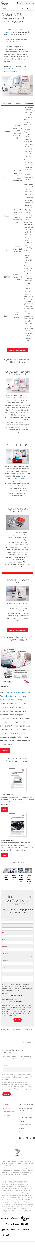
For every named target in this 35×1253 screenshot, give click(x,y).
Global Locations (8, 1111)
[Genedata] (5, 1224)
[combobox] (24, 3)
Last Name (5, 926)
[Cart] (22, 8)
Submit (17, 1019)
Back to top (27, 1043)
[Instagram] (23, 1138)
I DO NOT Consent (16, 995)
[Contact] (17, 8)
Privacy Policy (26, 1007)
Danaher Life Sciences (26, 1132)
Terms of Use (10, 1009)
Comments (5, 974)
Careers (5, 1104)
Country (5, 953)
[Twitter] (30, 1138)
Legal (20, 1114)
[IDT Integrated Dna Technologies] (25, 1224)
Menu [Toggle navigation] (4, 8)
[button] (17, 3)
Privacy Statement (25, 1124)
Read (4, 809)
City (4, 967)
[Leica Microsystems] (5, 1229)
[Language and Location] (32, 8)
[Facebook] (20, 1138)
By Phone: (5, 999)
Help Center (6, 1115)
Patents (21, 1121)
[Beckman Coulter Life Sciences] (25, 1219)
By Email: (5, 994)
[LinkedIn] (27, 1138)
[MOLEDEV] (15, 1229)
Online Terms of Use (25, 1117)
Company (5, 946)
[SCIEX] (5, 1235)
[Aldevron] (15, 1219)
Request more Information (17, 350)
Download (5, 750)
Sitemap (21, 1128)
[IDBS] (15, 1225)
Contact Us (6, 1108)
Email (4, 933)
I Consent (13, 994)
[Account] (27, 8)
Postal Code (5, 960)
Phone (4, 939)
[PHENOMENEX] (25, 1230)
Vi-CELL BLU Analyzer (20, 478)
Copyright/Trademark (26, 1104)
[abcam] (5, 1219)
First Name (5, 919)
